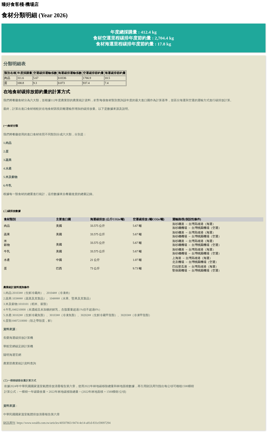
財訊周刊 (9, 422)
